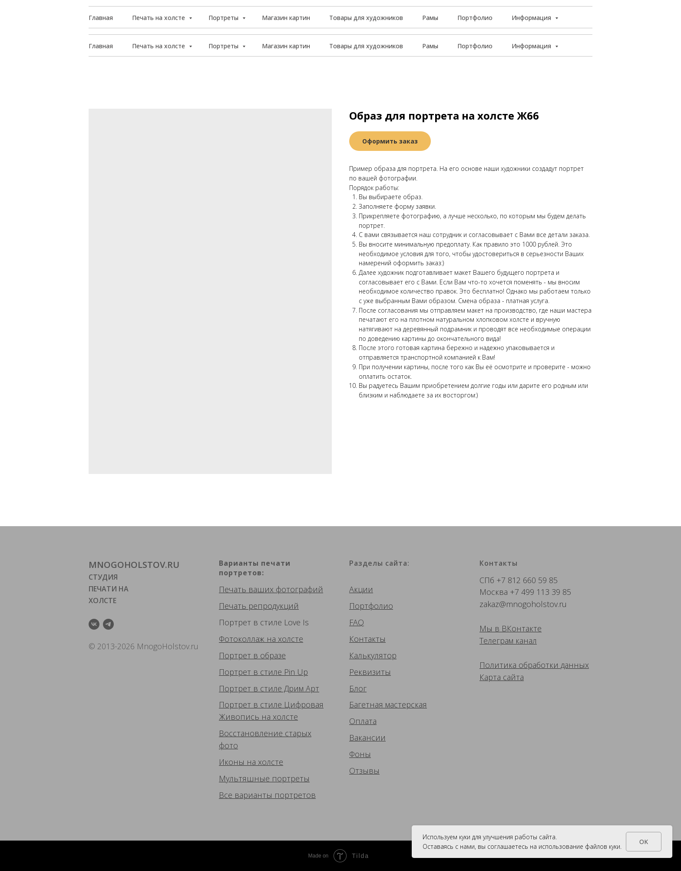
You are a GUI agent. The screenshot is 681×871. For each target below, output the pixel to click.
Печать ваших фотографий (271, 589)
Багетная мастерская (388, 704)
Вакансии (367, 737)
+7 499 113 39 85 (540, 592)
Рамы (430, 46)
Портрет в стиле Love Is (264, 622)
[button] (552, 17)
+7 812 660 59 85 (527, 580)
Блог (358, 688)
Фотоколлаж (241, 639)
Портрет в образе (252, 655)
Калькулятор (373, 655)
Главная (101, 46)
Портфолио (475, 46)
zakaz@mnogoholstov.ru (523, 604)
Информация (532, 46)
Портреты (224, 46)
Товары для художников (366, 46)
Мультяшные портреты (264, 778)
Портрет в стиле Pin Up (263, 672)
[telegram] (108, 624)
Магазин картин (286, 46)
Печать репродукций (259, 606)
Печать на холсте (159, 46)
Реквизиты (370, 672)
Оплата (363, 721)
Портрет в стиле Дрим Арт (269, 688)
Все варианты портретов (267, 795)
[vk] (94, 624)
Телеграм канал (508, 640)
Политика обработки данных (534, 665)
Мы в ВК (495, 628)
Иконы (232, 762)
